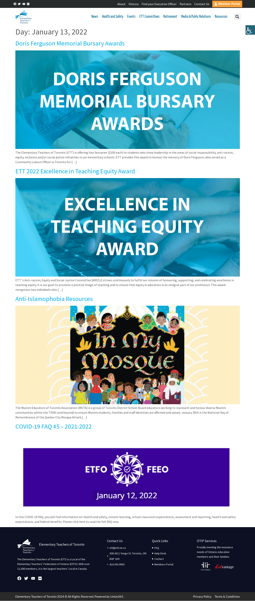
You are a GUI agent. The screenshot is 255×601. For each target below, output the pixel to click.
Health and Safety (112, 17)
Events (131, 17)
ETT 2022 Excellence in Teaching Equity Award (75, 171)
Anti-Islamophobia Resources (54, 299)
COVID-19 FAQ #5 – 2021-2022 (53, 427)
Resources (221, 17)
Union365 (116, 596)
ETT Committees (149, 17)
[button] (237, 16)
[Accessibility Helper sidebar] (250, 30)
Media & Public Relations (196, 17)
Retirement (170, 17)
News (94, 17)
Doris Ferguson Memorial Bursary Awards (70, 43)
